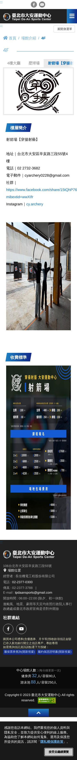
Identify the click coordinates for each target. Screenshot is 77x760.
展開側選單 (64, 29)
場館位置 (12, 570)
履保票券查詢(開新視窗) (19, 651)
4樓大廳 (13, 63)
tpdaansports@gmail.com (33, 592)
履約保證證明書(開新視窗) (54, 651)
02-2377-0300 (22, 582)
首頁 (9, 38)
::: (1, 2)
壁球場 (34, 63)
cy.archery (34, 204)
